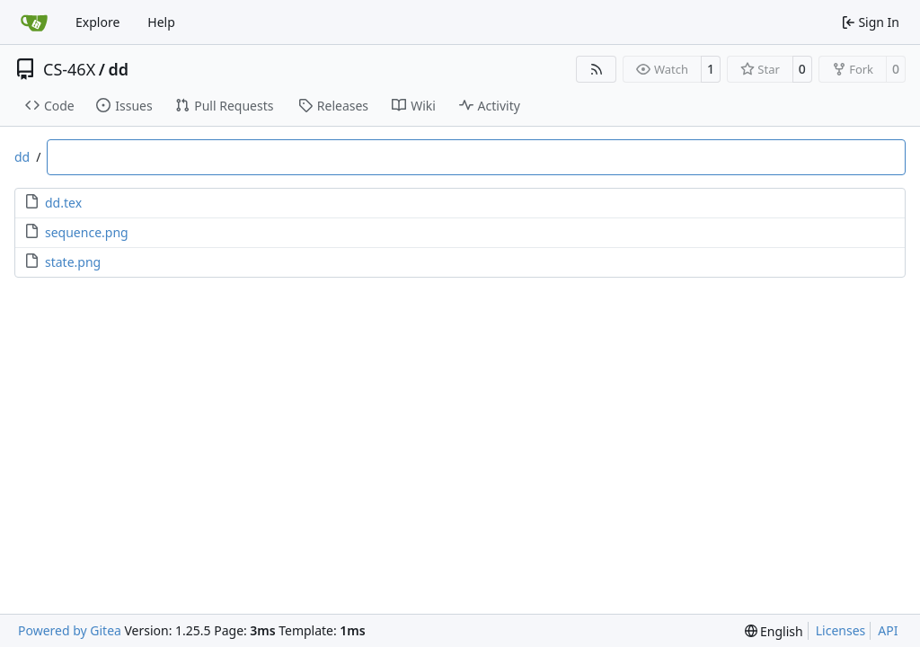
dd (118, 69)
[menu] (774, 631)
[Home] (34, 22)
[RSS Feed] (596, 69)
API (888, 630)
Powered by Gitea (69, 630)
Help (161, 22)
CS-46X (69, 69)
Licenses (841, 630)
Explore (97, 22)
